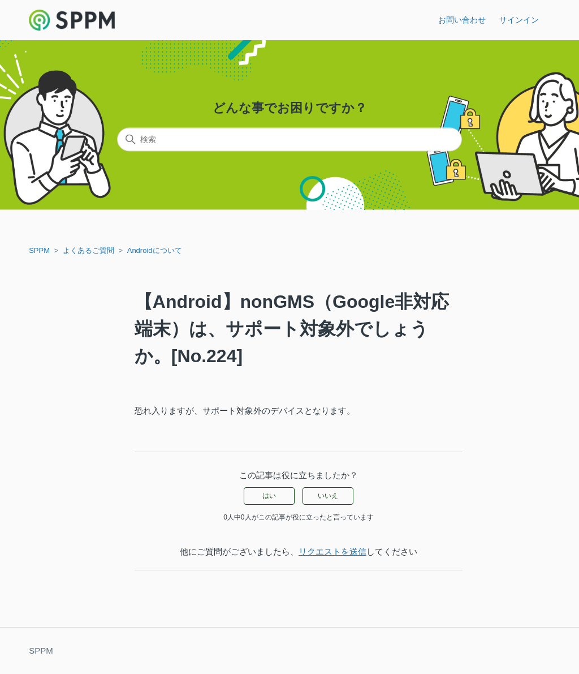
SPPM (39, 250)
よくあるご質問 (88, 250)
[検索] (289, 139)
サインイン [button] (519, 19)
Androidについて (154, 250)
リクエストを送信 (332, 551)
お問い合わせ (462, 19)
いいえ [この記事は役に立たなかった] (328, 496)
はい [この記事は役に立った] (269, 496)
